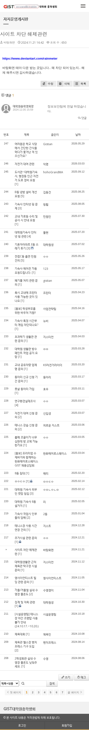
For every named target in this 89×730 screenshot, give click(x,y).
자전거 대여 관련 (24, 164)
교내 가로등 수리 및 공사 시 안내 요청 (26, 218)
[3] (20, 208)
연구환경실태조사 (25, 401)
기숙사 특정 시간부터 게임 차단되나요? (26, 323)
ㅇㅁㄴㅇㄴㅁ (51, 490)
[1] (16, 184)
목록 (79, 84)
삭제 (63, 84)
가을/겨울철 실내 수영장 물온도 (26, 592)
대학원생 (48, 245)
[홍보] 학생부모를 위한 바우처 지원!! (25, 310)
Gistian (47, 144)
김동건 (47, 192)
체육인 (47, 634)
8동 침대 (20, 473)
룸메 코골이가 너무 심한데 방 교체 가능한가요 (26, 441)
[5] (22, 196)
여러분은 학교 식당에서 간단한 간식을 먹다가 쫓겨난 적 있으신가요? (26, 150)
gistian (47, 281)
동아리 (47, 377)
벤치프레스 (49, 642)
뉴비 (45, 321)
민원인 (47, 216)
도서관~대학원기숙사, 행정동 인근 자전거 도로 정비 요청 (26, 176)
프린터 (47, 293)
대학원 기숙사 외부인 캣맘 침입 (26, 491)
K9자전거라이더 (52, 365)
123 (45, 269)
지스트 (47, 526)
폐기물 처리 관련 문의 (26, 282)
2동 (45, 514)
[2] (20, 417)
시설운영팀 (49, 614)
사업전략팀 (49, 309)
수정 (47, 84)
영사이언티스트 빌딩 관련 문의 (25, 580)
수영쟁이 (48, 590)
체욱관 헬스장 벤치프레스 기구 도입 (26, 644)
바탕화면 (48, 550)
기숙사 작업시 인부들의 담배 (26, 516)
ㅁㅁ (45, 349)
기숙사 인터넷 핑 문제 (26, 206)
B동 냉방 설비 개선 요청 (26, 194)
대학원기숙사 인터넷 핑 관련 (25, 234)
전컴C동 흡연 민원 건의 (25, 258)
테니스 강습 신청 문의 (26, 427)
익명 (45, 164)
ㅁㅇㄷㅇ (20, 481)
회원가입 (67, 725)
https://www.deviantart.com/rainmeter (29, 58)
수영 (45, 659)
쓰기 (65, 677)
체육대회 (20, 634)
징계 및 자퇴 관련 (25, 602)
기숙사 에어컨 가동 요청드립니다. (26, 270)
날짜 (78, 135)
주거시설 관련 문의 (26, 538)
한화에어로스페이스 (55, 453)
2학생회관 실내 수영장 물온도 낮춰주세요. (26, 662)
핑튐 (45, 204)
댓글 (82, 118)
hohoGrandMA (53, 172)
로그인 (22, 725)
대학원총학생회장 (23, 106)
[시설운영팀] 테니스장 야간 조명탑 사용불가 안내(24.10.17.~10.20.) (26, 620)
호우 (45, 389)
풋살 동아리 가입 (24, 389)
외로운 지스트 (51, 425)
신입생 (47, 413)
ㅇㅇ (45, 257)
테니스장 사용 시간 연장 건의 (26, 528)
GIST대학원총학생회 (19, 708)
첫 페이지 (14, 692)
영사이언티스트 (52, 578)
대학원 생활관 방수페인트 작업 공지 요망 (26, 353)
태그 (81, 677)
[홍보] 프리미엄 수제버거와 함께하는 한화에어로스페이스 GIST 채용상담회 (26, 459)
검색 (52, 683)
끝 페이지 (75, 692)
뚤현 (45, 232)
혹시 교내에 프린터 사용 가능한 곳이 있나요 (26, 297)
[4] (29, 236)
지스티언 (48, 337)
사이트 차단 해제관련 (23, 34)
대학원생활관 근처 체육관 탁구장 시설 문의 (26, 566)
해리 (45, 473)
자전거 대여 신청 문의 (26, 415)
